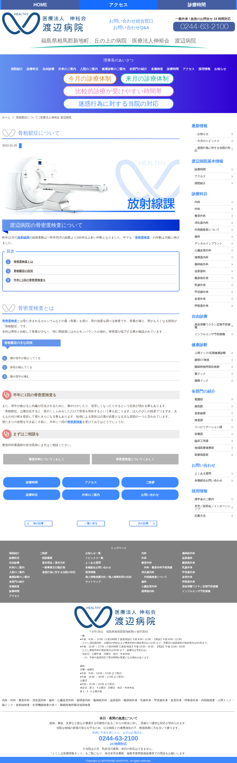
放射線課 (23, 237)
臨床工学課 (201, 440)
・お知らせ (201, 134)
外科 (197, 208)
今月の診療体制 (89, 78)
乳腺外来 (200, 285)
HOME (40, 4)
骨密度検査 (142, 237)
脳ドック (200, 373)
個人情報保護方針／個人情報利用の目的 (108, 576)
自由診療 (199, 316)
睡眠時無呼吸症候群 (207, 366)
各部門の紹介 (203, 391)
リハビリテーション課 (208, 427)
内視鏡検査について (207, 229)
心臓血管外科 (203, 250)
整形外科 (200, 215)
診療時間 (197, 4)
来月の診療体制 (147, 78)
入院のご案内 (16, 572)
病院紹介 (200, 183)
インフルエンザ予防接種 (210, 334)
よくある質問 (203, 473)
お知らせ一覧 (93, 553)
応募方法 (200, 515)
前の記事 (38, 523)
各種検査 (14, 586)
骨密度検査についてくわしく (135, 459)
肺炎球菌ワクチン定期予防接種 (212, 326)
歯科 (197, 236)
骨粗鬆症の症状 (23, 271)
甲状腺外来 (201, 291)
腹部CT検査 (202, 359)
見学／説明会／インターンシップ (212, 507)
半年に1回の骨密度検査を (30, 280)
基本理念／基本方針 (52, 562)
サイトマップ (93, 581)
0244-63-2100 (118, 738)
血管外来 (200, 298)
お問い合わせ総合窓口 (131, 21)
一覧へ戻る (91, 523)
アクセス (118, 4)
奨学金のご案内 (204, 499)
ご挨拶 (150, 482)
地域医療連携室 (204, 447)
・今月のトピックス (207, 140)
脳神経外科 (201, 264)
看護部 (199, 399)
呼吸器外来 (201, 305)
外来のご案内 (91, 494)
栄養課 (199, 434)
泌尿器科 (200, 271)
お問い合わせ (150, 494)
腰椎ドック (201, 380)
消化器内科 (201, 222)
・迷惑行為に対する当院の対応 (212, 149)
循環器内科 (201, 257)
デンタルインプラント (208, 243)
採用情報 (199, 491)
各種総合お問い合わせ (208, 480)
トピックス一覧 (94, 557)
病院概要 (46, 557)
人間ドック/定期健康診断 (210, 353)
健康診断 (199, 345)
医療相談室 (201, 454)
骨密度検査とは (23, 261)
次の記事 (143, 523)
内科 (197, 202)
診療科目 (32, 494)
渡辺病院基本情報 (207, 161)
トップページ (118, 548)
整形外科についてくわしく (46, 459)
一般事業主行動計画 (52, 567)
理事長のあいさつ (118, 60)
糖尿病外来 (201, 278)
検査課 (199, 420)
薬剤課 (199, 406)
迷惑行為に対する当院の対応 (118, 103)
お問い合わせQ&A (131, 27)
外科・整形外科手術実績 (156, 567)
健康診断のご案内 (19, 576)
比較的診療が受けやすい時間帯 (118, 91)
